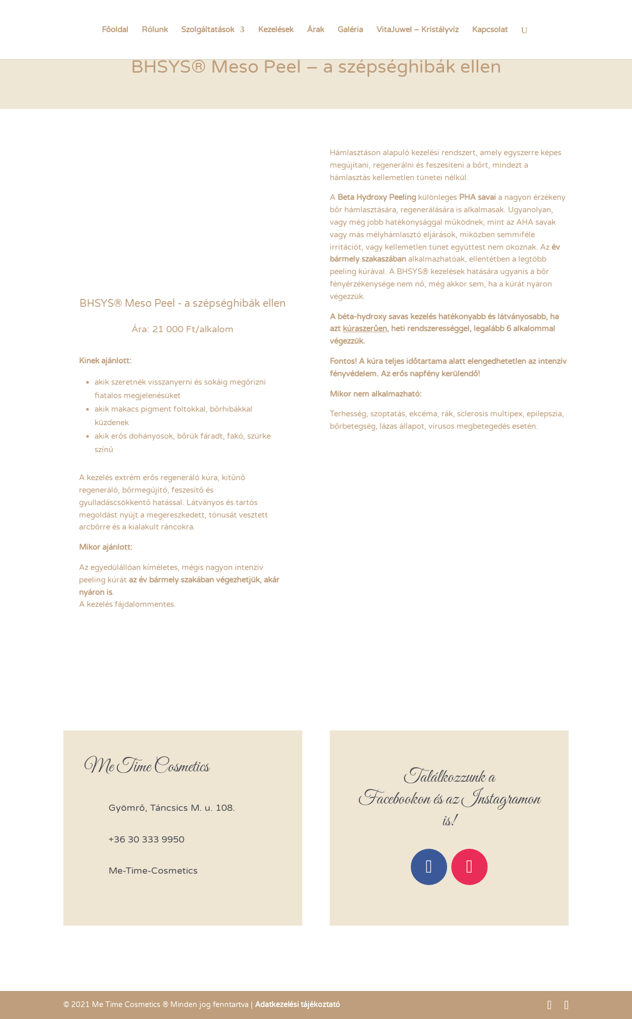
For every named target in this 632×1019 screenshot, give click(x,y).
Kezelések (275, 30)
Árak (315, 30)
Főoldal (115, 30)
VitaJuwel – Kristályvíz (417, 30)
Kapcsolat (490, 30)
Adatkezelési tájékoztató (297, 1004)
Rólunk (155, 30)
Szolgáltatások (207, 30)
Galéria (350, 30)
